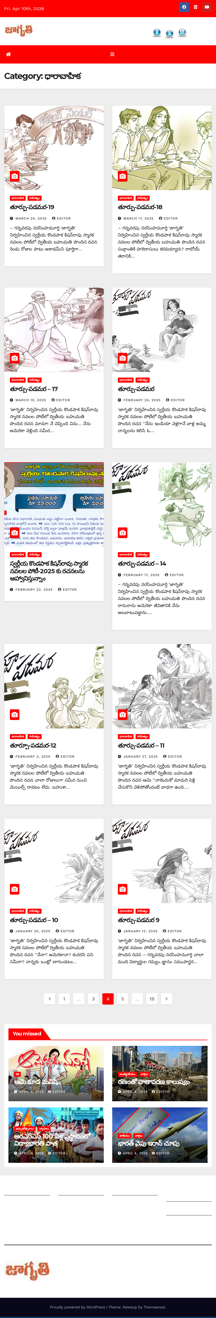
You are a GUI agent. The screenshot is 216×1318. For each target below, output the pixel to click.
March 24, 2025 (31, 220)
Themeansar (154, 1308)
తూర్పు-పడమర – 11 (141, 746)
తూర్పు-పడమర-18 (140, 208)
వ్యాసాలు (44, 1129)
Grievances (178, 1210)
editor (61, 220)
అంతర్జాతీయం (127, 1075)
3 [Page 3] (93, 1000)
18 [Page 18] (151, 1000)
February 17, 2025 (142, 576)
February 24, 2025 (142, 401)
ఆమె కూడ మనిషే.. (37, 1083)
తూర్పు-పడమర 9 (138, 921)
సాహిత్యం (34, 199)
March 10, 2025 (31, 401)
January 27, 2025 (141, 758)
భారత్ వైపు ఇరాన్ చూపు (148, 1144)
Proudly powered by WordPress (78, 1308)
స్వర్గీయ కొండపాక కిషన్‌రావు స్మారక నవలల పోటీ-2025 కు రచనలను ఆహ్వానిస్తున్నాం (48, 572)
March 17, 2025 (139, 220)
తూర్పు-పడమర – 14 (142, 565)
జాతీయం (125, 1136)
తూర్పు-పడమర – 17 (34, 390)
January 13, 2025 (141, 933)
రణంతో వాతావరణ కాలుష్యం (153, 1083)
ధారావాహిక (18, 199)
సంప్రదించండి (15, 1204)
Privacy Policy (181, 1224)
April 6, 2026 (32, 1093)
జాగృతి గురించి (17, 1190)
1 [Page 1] (64, 1000)
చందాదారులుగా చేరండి (133, 1204)
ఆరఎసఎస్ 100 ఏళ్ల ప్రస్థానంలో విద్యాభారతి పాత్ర (52, 1140)
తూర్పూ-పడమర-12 (33, 746)
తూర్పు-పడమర (136, 390)
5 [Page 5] (122, 1000)
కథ (17, 1075)
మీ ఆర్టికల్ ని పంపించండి (80, 1190)
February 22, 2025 (34, 591)
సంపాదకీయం (124, 1190)
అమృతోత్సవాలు (25, 1129)
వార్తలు (144, 1075)
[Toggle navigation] (112, 55)
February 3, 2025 (33, 758)
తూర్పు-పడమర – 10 (34, 921)
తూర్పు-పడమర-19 (32, 208)
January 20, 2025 (33, 933)
